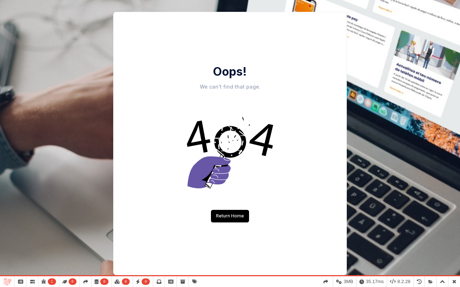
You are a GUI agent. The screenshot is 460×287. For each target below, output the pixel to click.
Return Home (230, 215)
